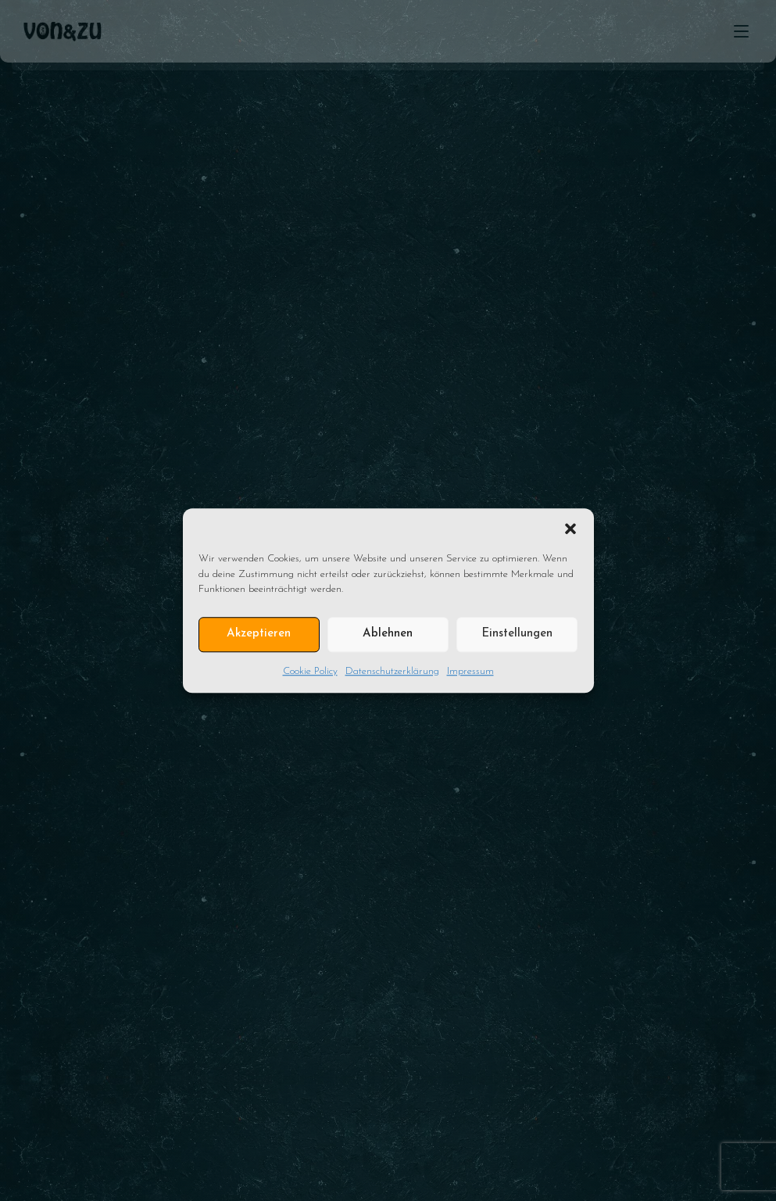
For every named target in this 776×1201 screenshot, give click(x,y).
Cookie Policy (310, 671)
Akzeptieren (259, 634)
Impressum (470, 671)
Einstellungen (516, 634)
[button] (570, 528)
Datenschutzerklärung (392, 671)
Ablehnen (388, 634)
